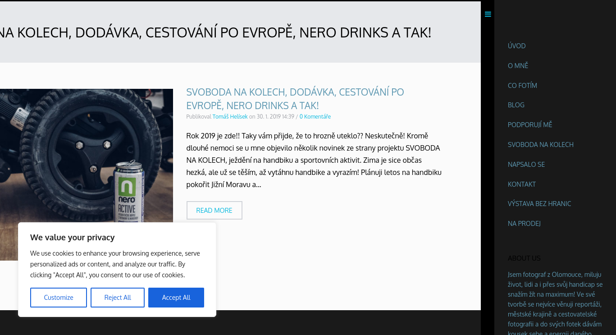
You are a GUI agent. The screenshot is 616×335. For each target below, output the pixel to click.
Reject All (118, 297)
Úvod (517, 46)
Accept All (176, 297)
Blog (516, 105)
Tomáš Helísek (230, 118)
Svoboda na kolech (541, 144)
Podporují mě (530, 124)
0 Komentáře (315, 118)
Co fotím (522, 85)
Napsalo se (526, 164)
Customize (58, 297)
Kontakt (522, 184)
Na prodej (524, 223)
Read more (214, 212)
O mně (518, 65)
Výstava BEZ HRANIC (539, 203)
